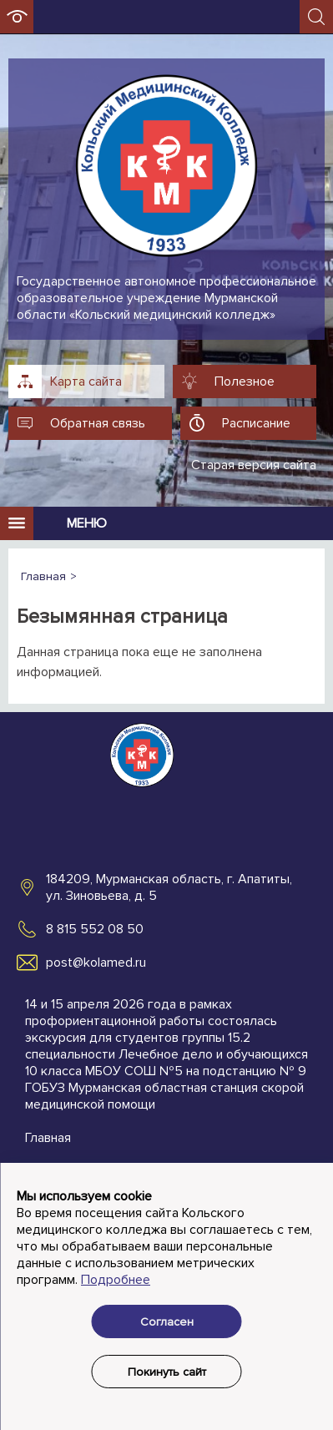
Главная (48, 1137)
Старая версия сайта (253, 465)
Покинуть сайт (167, 1372)
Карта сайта (86, 381)
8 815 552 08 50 (95, 929)
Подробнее (115, 1279)
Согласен (167, 1322)
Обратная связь (97, 423)
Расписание (256, 423)
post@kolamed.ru (96, 962)
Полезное (244, 381)
